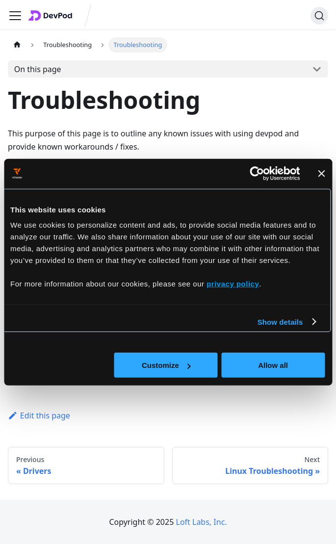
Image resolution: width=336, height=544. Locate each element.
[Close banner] (321, 173)
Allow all (273, 365)
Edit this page (39, 415)
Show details (280, 321)
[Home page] (17, 44)
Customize (166, 365)
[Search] (319, 16)
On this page (37, 69)
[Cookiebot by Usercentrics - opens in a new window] (257, 173)
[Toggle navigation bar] (15, 15)
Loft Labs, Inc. (201, 522)
